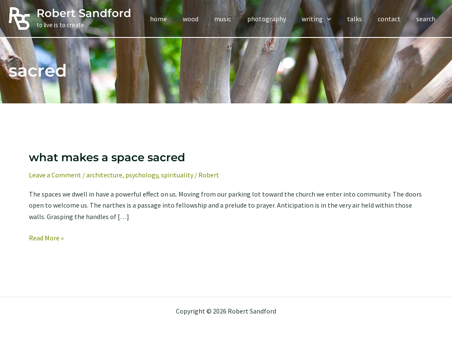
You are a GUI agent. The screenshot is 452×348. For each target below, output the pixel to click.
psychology (141, 175)
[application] (335, 19)
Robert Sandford (84, 13)
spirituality (177, 175)
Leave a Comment (55, 175)
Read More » (46, 237)
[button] (324, 19)
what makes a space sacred (107, 157)
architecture (104, 175)
